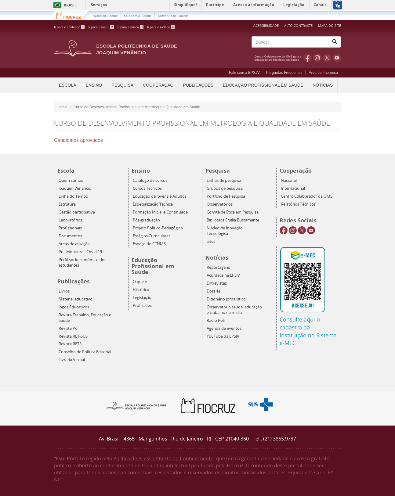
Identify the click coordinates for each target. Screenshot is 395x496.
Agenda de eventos (224, 328)
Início (63, 107)
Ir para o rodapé (161, 27)
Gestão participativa (77, 212)
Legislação (142, 297)
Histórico (141, 289)
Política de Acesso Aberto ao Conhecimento (163, 458)
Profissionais (70, 228)
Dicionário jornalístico (226, 299)
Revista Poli (69, 328)
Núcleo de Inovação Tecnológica (225, 230)
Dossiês (213, 291)
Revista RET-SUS (73, 336)
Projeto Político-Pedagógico (158, 228)
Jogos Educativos (74, 307)
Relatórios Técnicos (298, 204)
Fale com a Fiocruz (137, 16)
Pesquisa (123, 85)
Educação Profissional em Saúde (263, 85)
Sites (211, 241)
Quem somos (71, 180)
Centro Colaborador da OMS (306, 196)
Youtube (337, 57)
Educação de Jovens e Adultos (160, 196)
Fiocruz (72, 15)
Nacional (289, 180)
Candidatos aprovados (78, 140)
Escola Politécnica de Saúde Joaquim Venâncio (136, 49)
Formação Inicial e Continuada (160, 212)
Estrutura (67, 204)
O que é (140, 281)
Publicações (198, 85)
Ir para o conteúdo (69, 27)
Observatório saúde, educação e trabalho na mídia (234, 309)
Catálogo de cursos (150, 180)
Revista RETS (70, 344)
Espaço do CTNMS (149, 243)
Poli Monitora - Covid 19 (80, 251)
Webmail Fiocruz (105, 16)
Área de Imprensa (323, 72)
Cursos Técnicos (147, 188)
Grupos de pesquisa (225, 188)
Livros (64, 291)
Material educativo (75, 299)
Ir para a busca (130, 27)
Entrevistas (217, 283)
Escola (67, 85)
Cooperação (158, 85)
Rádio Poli (216, 320)
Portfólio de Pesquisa (226, 196)
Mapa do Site (329, 25)
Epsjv (136, 405)
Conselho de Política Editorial (85, 351)
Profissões (142, 305)
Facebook (307, 57)
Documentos (70, 236)
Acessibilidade (266, 25)
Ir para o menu (101, 27)
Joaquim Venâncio (75, 188)
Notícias (323, 85)
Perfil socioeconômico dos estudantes (82, 262)
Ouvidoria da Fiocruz (173, 16)
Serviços (99, 4)
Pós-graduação (146, 220)
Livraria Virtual (72, 359)
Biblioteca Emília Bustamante (233, 220)
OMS (279, 57)
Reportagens (218, 267)
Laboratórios (70, 220)
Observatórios (220, 204)
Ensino (94, 85)
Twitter (327, 57)
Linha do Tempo (73, 196)
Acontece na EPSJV (223, 275)
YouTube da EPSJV (223, 336)
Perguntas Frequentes (284, 72)
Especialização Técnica (153, 204)
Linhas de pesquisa (224, 180)
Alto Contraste (298, 25)
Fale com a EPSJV (244, 72)
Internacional (293, 188)
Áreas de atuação (74, 243)
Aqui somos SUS (262, 404)
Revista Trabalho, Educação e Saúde (85, 317)
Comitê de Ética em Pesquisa (233, 212)
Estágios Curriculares (151, 236)
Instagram (317, 57)
